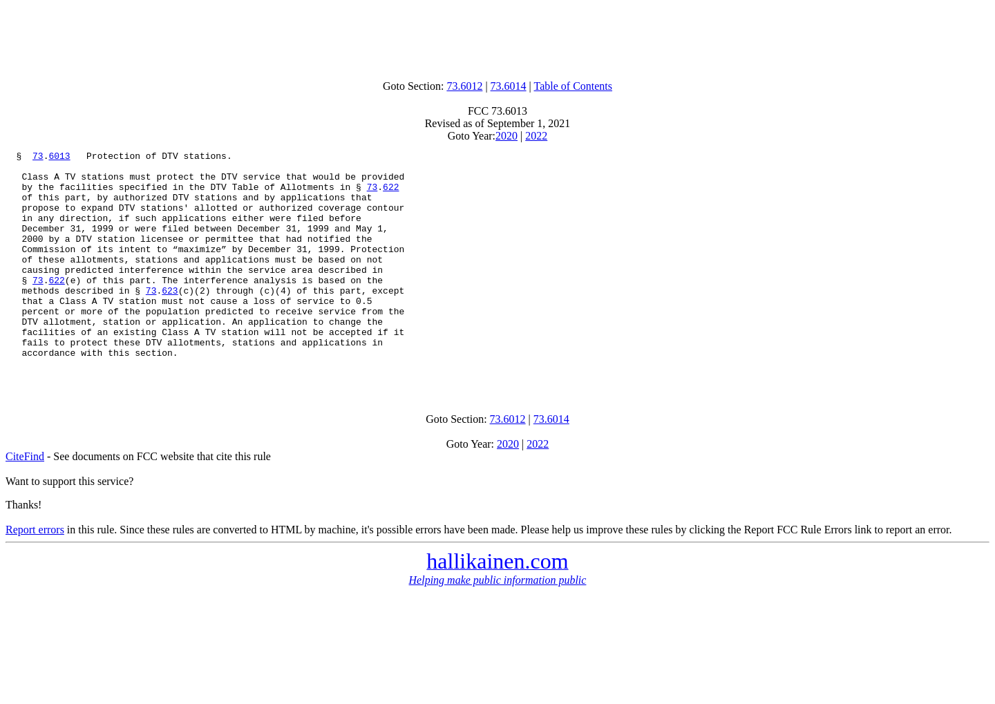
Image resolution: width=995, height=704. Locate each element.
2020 (506, 136)
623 (170, 319)
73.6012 (464, 86)
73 (38, 157)
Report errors (35, 575)
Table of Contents (573, 86)
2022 (536, 136)
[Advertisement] (497, 37)
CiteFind (25, 502)
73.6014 (509, 86)
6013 (59, 157)
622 (391, 195)
